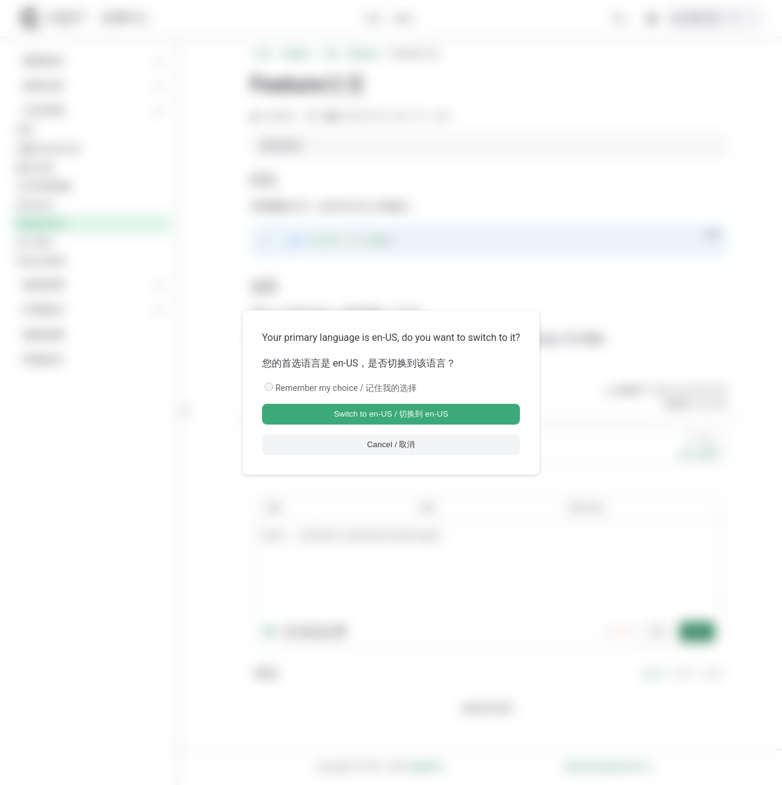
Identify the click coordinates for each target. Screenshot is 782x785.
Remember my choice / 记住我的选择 (346, 388)
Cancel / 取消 (391, 444)
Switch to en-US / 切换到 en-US (391, 413)
